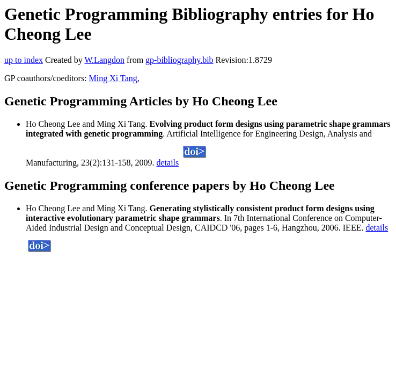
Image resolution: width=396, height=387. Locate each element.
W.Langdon (104, 59)
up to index (23, 59)
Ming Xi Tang (113, 78)
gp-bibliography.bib (179, 59)
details (168, 162)
